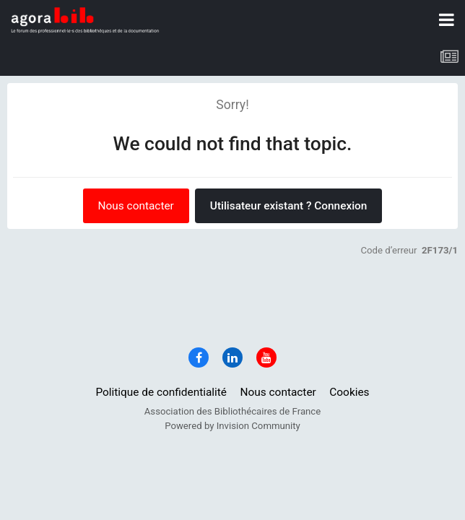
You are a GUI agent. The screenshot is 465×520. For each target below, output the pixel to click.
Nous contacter (136, 205)
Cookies (349, 392)
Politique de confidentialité (161, 392)
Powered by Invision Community (232, 425)
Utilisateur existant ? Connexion (289, 205)
